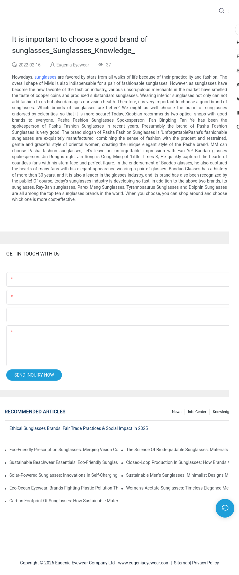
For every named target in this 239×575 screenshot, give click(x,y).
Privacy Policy (205, 562)
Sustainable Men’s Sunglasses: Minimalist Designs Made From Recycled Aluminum (180, 475)
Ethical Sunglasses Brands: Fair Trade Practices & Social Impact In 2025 (78, 428)
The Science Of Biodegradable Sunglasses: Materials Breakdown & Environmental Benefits (180, 449)
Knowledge (222, 412)
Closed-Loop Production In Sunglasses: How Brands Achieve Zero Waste (180, 462)
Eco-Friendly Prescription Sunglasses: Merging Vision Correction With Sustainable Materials (63, 449)
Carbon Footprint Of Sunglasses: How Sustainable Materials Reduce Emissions (63, 500)
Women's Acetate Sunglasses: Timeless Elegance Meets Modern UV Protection (180, 487)
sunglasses (46, 77)
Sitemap (181, 562)
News (176, 412)
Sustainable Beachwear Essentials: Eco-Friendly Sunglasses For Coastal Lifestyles (63, 462)
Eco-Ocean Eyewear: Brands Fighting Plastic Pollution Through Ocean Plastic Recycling (63, 487)
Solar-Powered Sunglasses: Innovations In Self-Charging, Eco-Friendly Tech (63, 475)
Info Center (197, 412)
